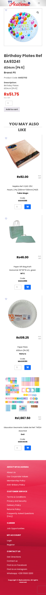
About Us (11, 472)
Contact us (12, 561)
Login (9, 540)
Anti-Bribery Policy (16, 484)
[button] (38, 12)
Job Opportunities (15, 528)
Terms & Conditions (16, 497)
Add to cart (12, 109)
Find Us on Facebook (17, 565)
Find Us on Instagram (17, 569)
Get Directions (14, 556)
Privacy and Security (16, 501)
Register (11, 544)
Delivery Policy (14, 505)
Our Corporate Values (17, 476)
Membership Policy (16, 480)
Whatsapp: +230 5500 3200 (20, 573)
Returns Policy (13, 509)
